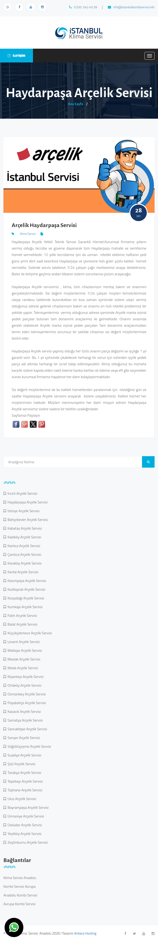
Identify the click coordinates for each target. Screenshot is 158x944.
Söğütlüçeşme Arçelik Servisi (28, 746)
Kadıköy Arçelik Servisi (23, 537)
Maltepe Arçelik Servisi (24, 650)
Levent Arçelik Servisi (23, 641)
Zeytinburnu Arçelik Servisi (27, 842)
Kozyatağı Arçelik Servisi (25, 598)
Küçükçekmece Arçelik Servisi (29, 633)
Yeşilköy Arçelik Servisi (23, 833)
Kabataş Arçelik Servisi (24, 528)
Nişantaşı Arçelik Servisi (25, 676)
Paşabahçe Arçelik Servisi (26, 702)
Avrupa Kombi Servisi (19, 904)
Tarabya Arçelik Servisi (23, 772)
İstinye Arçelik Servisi (22, 511)
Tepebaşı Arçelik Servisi (24, 781)
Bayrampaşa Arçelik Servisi (27, 807)
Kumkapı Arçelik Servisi (24, 607)
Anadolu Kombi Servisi (20, 895)
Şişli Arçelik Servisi (20, 764)
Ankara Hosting (85, 933)
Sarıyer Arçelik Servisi (23, 737)
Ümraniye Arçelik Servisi (25, 816)
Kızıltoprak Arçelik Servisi (25, 589)
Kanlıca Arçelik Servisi (23, 545)
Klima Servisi (28, 233)
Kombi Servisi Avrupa (19, 886)
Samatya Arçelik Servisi (24, 720)
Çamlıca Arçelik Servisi (23, 554)
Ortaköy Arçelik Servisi (23, 685)
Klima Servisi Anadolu (19, 877)
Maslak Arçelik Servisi (23, 659)
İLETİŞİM (16, 55)
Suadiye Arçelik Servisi (23, 755)
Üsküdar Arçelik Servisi (24, 825)
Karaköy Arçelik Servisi (24, 563)
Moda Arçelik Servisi (22, 668)
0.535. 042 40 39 (83, 7)
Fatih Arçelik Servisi (21, 615)
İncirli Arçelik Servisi (21, 493)
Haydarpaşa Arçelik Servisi (27, 502)
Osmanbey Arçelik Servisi (26, 694)
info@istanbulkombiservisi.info (131, 7)
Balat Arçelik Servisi (21, 624)
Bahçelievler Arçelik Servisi (27, 519)
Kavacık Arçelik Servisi (23, 711)
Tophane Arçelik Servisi (24, 790)
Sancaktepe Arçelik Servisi (26, 729)
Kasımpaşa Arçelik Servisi (26, 580)
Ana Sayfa (75, 104)
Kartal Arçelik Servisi (22, 572)
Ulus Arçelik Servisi (21, 798)
